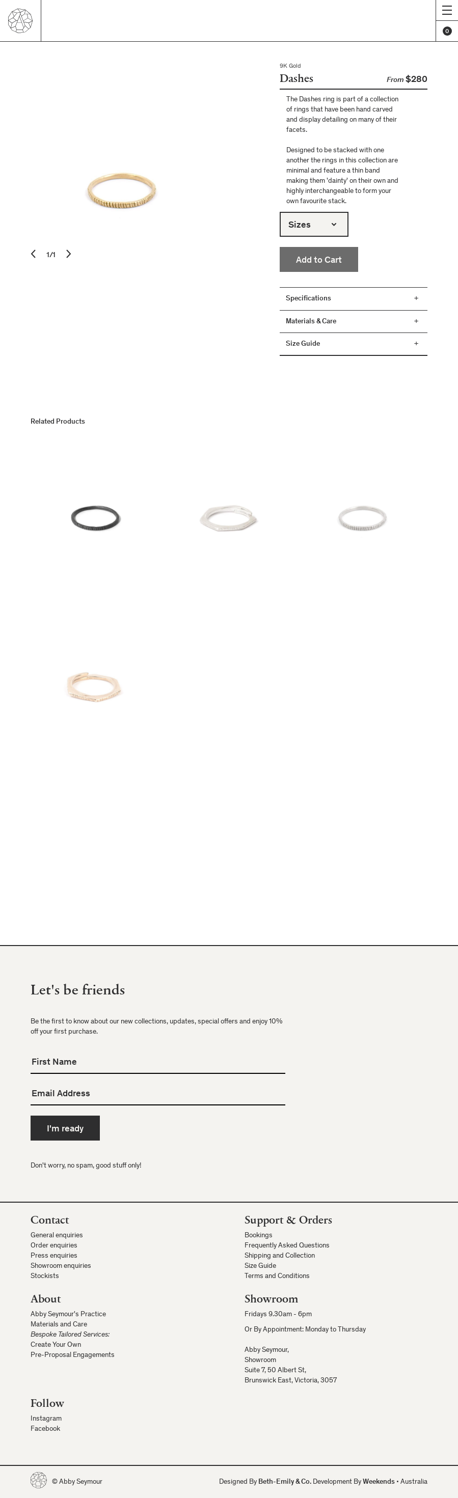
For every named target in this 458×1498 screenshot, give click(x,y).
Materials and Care (59, 1324)
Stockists (45, 1276)
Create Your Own (56, 1345)
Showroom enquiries (61, 1266)
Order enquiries (54, 1246)
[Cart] (447, 31)
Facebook (45, 1429)
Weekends (379, 1482)
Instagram (46, 1419)
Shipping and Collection (280, 1256)
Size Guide (260, 1266)
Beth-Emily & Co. (284, 1482)
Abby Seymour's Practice (68, 1314)
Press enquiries (54, 1256)
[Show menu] (447, 10)
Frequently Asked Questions (287, 1246)
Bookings (259, 1235)
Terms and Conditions (277, 1276)
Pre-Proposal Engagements (73, 1355)
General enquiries (57, 1235)
